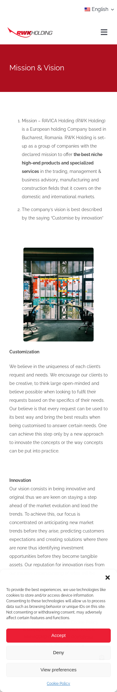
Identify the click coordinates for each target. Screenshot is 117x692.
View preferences (59, 669)
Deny (58, 652)
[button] (108, 577)
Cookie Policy (58, 683)
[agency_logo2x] (29, 29)
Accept (58, 635)
